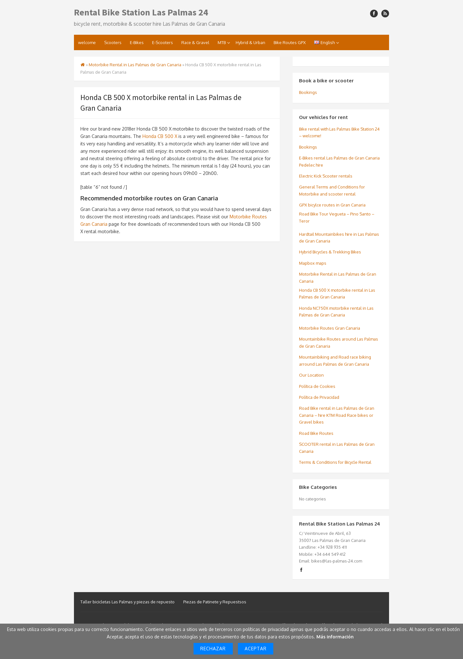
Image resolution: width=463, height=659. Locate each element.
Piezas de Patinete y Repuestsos (214, 601)
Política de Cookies (317, 386)
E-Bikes (137, 42)
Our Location (311, 375)
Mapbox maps (312, 263)
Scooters (113, 42)
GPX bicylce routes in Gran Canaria (332, 204)
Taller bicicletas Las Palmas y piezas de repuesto (127, 601)
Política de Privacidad (319, 397)
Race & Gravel (195, 42)
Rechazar (213, 648)
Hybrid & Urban (250, 42)
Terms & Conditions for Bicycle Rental (335, 462)
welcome (87, 42)
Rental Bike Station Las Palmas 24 (141, 12)
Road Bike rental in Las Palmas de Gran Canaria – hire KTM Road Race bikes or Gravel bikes (336, 415)
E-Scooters (162, 42)
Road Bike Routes (316, 433)
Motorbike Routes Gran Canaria (329, 328)
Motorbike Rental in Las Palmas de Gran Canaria (135, 64)
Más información (335, 636)
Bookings (308, 92)
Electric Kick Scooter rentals (325, 175)
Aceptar (256, 648)
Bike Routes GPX (290, 42)
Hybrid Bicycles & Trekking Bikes (330, 251)
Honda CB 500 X (159, 136)
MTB (222, 42)
